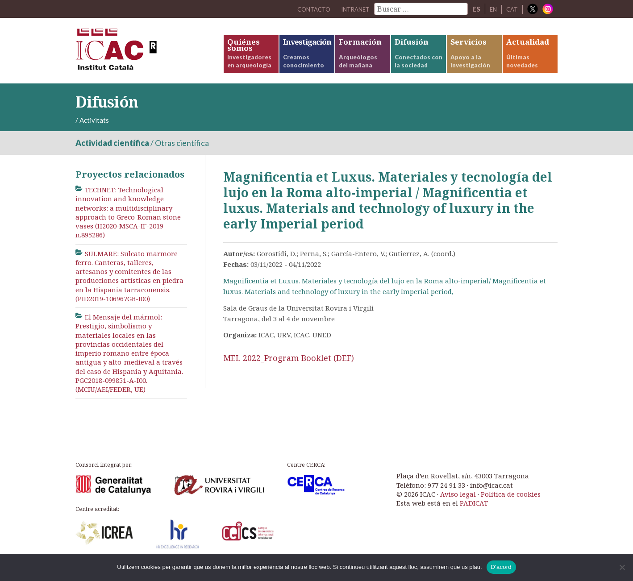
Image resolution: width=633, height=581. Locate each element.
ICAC (142, 56)
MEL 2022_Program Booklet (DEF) (288, 369)
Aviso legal (458, 505)
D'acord (501, 567)
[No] (621, 567)
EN (491, 9)
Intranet (349, 9)
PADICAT (474, 514)
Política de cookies (511, 505)
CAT (511, 9)
